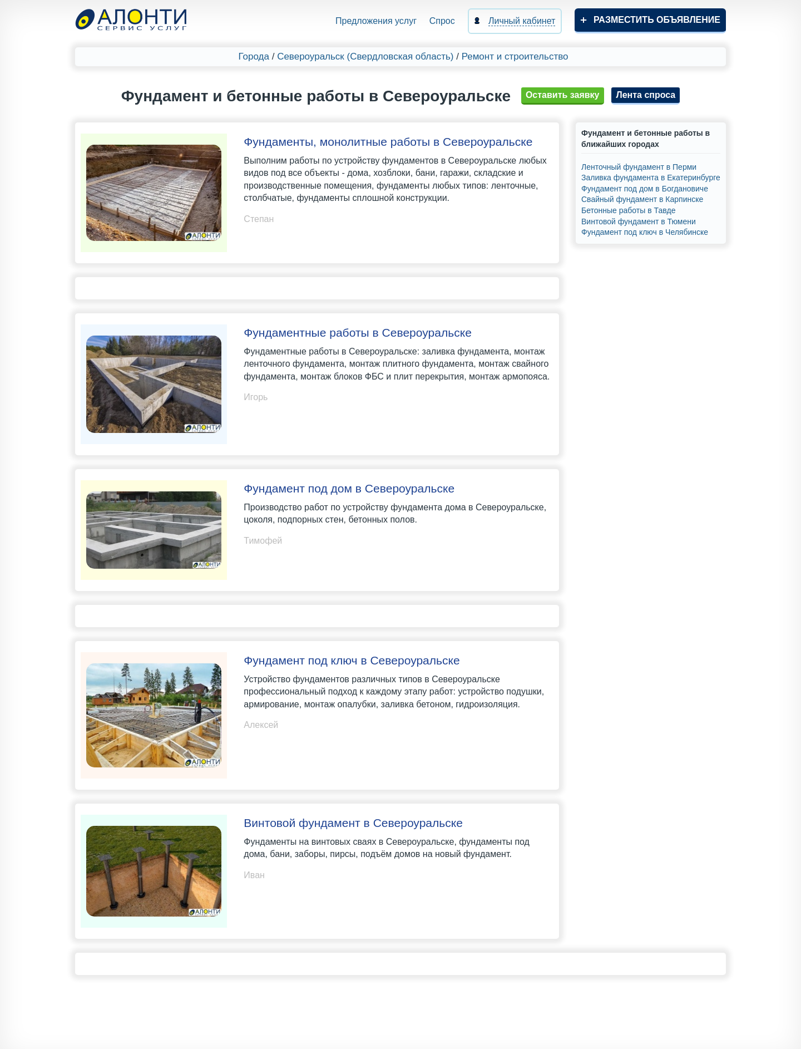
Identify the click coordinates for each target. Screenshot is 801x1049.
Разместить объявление (657, 19)
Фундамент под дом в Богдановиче (644, 188)
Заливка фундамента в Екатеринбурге (650, 177)
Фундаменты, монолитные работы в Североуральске (388, 141)
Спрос (442, 21)
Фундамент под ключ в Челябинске (644, 232)
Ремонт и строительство (515, 56)
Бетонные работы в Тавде (628, 210)
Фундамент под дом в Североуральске (349, 488)
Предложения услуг (376, 21)
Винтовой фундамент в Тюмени (638, 221)
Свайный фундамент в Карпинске (642, 199)
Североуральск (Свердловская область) (365, 56)
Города (254, 56)
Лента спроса (645, 95)
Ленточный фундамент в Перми (638, 166)
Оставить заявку (563, 95)
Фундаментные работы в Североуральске (358, 332)
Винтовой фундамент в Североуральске (353, 822)
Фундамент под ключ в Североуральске (351, 660)
